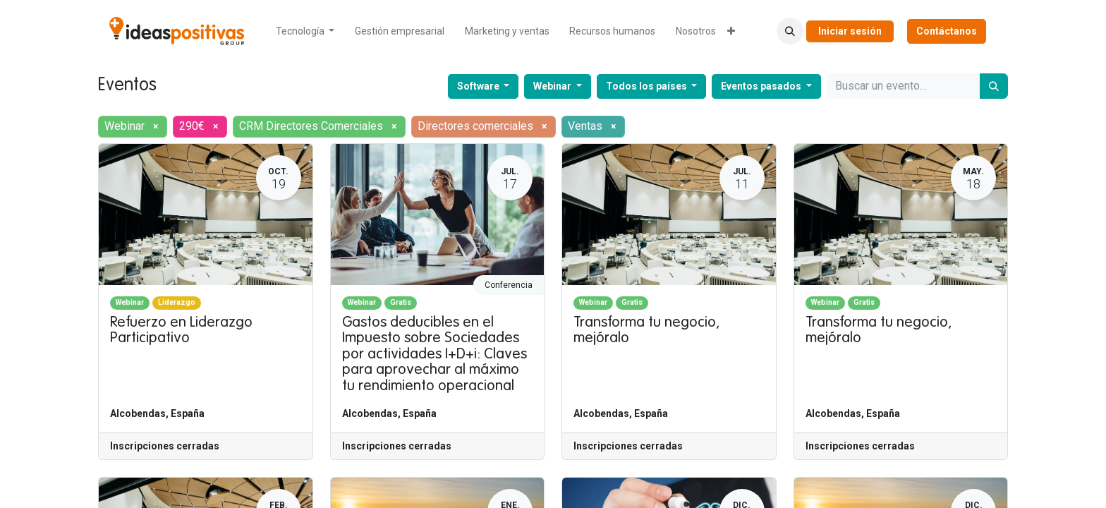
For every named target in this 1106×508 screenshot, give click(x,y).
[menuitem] (305, 31)
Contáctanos (946, 31)
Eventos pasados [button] (762, 86)
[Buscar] (994, 86)
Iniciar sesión (850, 31)
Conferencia (509, 285)
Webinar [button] (553, 86)
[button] (790, 31)
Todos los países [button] (647, 86)
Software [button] (479, 86)
